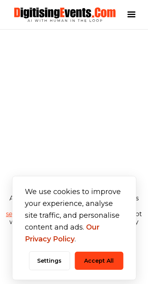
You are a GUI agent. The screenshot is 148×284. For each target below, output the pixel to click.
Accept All (99, 260)
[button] (131, 14)
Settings (49, 260)
